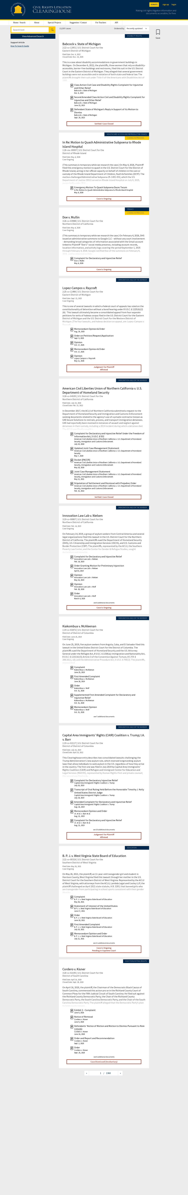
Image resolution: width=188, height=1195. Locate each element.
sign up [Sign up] (166, 4)
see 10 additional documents (104, 829)
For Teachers (100, 22)
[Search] (30, 29)
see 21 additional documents (104, 943)
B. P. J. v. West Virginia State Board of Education (94, 856)
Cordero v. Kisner (73, 969)
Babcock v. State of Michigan (81, 44)
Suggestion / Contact (78, 22)
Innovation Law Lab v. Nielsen (82, 515)
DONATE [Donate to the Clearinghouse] (154, 4)
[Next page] (120, 1073)
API (116, 22)
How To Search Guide (20, 46)
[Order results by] (137, 28)
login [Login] (174, 4)
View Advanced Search (33, 36)
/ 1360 (107, 1073)
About (36, 22)
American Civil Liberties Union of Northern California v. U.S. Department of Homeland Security (102, 390)
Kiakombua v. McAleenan (79, 626)
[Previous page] (86, 1073)
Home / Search (19, 22)
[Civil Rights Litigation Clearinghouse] (33, 9)
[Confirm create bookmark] (158, 34)
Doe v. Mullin (71, 217)
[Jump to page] (96, 1073)
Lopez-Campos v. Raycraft (79, 288)
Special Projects (54, 22)
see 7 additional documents (104, 716)
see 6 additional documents (104, 603)
